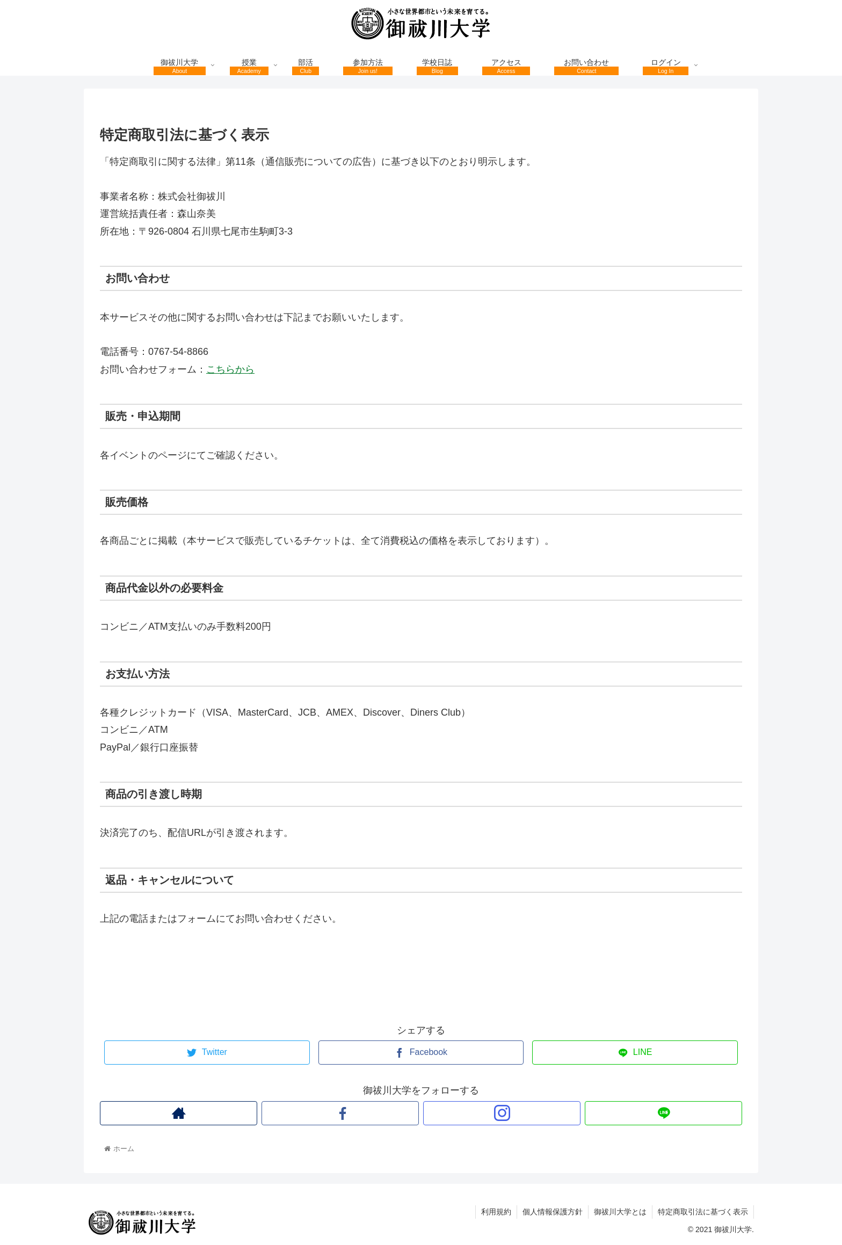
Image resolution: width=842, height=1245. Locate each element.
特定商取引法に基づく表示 (703, 1211)
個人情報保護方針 (552, 1211)
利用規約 (496, 1211)
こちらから (230, 369)
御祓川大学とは (620, 1211)
